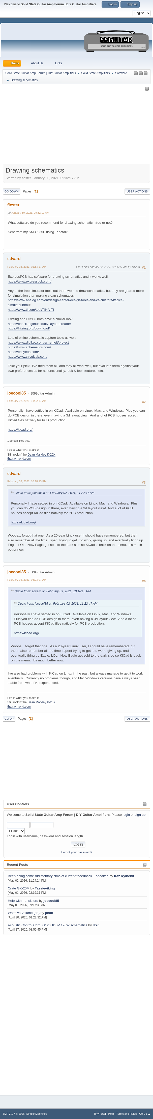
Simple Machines (36, 1113)
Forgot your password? (76, 852)
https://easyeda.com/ (23, 352)
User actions (137, 191)
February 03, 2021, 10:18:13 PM (26, 481)
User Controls (18, 804)
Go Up (9, 718)
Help (111, 1113)
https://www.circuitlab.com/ (27, 356)
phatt (49, 913)
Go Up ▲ (144, 1113)
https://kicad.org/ (20, 429)
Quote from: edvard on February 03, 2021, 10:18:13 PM (53, 591)
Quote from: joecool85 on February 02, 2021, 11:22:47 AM (54, 493)
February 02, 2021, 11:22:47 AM (26, 400)
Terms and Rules (126, 1113)
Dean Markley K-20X (41, 454)
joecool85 (51, 901)
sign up (140, 815)
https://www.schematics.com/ (29, 347)
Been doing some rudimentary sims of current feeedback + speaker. (58, 876)
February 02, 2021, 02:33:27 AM (26, 266)
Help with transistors (23, 901)
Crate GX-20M (18, 888)
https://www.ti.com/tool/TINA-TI (31, 310)
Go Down (12, 191)
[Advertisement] (24, 1012)
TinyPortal (100, 1113)
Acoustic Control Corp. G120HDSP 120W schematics (47, 925)
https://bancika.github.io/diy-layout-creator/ (39, 324)
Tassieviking (45, 888)
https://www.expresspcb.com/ (29, 281)
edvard (13, 259)
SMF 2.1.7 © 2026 (14, 1113)
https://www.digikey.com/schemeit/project (38, 342)
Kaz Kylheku (124, 876)
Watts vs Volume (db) (24, 913)
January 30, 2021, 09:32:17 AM (30, 212)
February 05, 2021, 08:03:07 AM (26, 579)
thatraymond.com (19, 458)
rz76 (96, 925)
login (126, 815)
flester (13, 205)
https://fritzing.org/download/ (29, 328)
